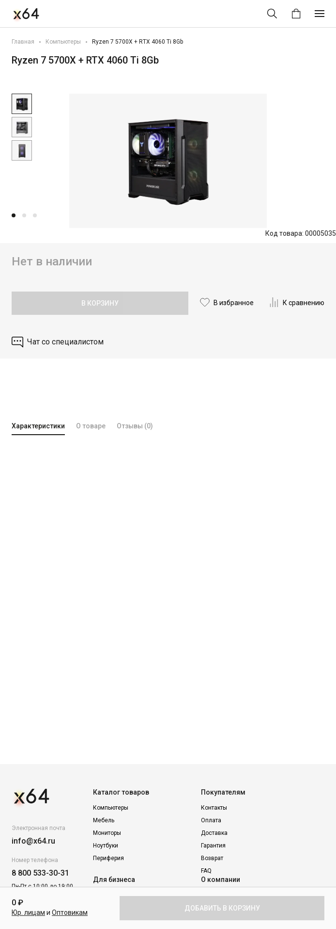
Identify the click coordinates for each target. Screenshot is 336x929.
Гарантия (213, 845)
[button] (13, 215)
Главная (23, 41)
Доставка (214, 833)
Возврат (212, 858)
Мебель (103, 820)
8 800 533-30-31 (40, 873)
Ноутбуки (105, 845)
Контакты (214, 807)
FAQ (206, 870)
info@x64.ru (33, 841)
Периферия (108, 858)
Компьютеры (63, 41)
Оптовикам (70, 912)
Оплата (211, 820)
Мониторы (107, 833)
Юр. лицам (28, 912)
